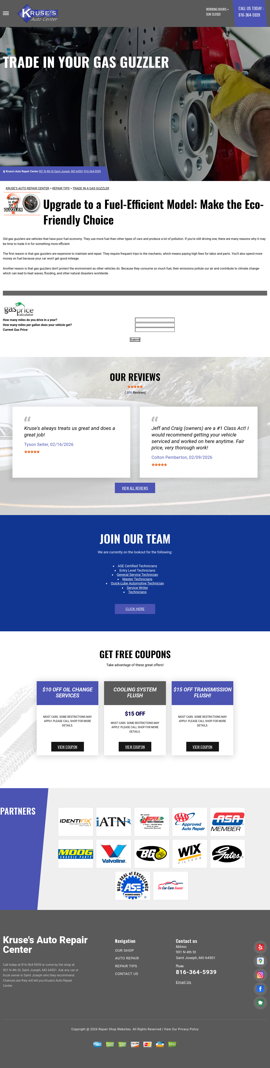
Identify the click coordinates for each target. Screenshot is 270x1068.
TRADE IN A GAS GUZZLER (91, 188)
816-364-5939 (249, 15)
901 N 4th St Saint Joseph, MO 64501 (61, 171)
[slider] (135, 386)
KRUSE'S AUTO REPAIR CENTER (27, 188)
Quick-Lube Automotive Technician (137, 583)
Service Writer (137, 588)
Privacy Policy (188, 1029)
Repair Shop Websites (115, 1029)
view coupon (67, 746)
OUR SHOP (124, 950)
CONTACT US (126, 974)
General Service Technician (137, 575)
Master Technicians (137, 579)
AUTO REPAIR (127, 958)
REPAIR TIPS (61, 188)
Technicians (137, 592)
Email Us (183, 982)
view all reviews (135, 488)
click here (134, 609)
